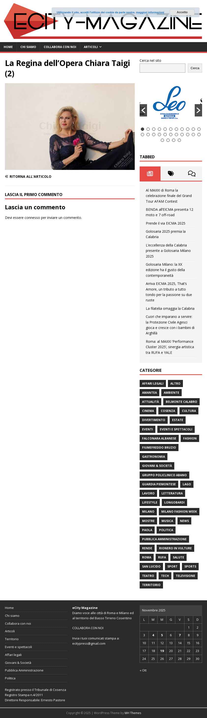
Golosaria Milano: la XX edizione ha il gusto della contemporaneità (165, 270)
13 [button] (148, 134)
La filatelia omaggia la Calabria (170, 308)
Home (8, 47)
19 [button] (182, 134)
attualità (150, 402)
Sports (190, 566)
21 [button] (193, 134)
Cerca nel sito (150, 60)
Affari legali (152, 383)
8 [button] (182, 129)
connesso (32, 217)
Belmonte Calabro (181, 402)
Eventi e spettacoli (176, 429)
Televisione (185, 576)
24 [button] (168, 140)
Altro (175, 383)
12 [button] (142, 134)
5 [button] (165, 129)
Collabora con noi (60, 47)
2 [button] (148, 129)
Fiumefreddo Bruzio (159, 447)
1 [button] (142, 129)
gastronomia (153, 457)
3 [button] (153, 129)
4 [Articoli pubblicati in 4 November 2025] (153, 635)
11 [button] (199, 129)
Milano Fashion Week (179, 511)
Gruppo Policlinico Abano (164, 475)
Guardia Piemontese (159, 484)
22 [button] (199, 134)
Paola (147, 530)
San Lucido (151, 566)
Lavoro (148, 493)
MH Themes (133, 713)
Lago (187, 484)
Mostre (148, 521)
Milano (148, 511)
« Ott (143, 670)
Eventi (147, 429)
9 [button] (187, 129)
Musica (167, 521)
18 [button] (176, 134)
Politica (166, 530)
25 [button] (173, 140)
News (184, 521)
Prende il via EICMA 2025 (165, 223)
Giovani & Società (157, 466)
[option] (170, 102)
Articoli (91, 47)
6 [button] (170, 129)
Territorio (151, 585)
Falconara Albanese (159, 438)
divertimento (153, 420)
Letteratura (172, 493)
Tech (165, 576)
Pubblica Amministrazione (164, 539)
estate (177, 420)
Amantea (149, 393)
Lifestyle (149, 502)
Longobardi (174, 502)
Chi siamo (28, 47)
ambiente (171, 393)
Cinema (148, 411)
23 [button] (162, 140)
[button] (143, 110)
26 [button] (179, 140)
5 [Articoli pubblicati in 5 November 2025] (162, 635)
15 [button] (159, 134)
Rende (147, 548)
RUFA (162, 557)
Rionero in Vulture (175, 548)
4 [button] (159, 129)
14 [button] (153, 134)
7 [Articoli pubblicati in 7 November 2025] (179, 635)
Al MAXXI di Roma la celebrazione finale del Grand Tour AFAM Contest (169, 196)
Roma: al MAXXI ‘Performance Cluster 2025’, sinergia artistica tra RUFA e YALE (170, 347)
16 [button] (165, 134)
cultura (189, 411)
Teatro (148, 576)
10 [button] (193, 129)
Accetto (182, 12)
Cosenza (168, 411)
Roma (146, 557)
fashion (190, 438)
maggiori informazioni (150, 12)
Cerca (195, 68)
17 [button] (170, 134)
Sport (172, 566)
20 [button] (187, 134)
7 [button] (176, 129)
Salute (178, 557)
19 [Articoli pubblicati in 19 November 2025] (162, 651)
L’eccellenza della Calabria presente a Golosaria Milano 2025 (168, 251)
